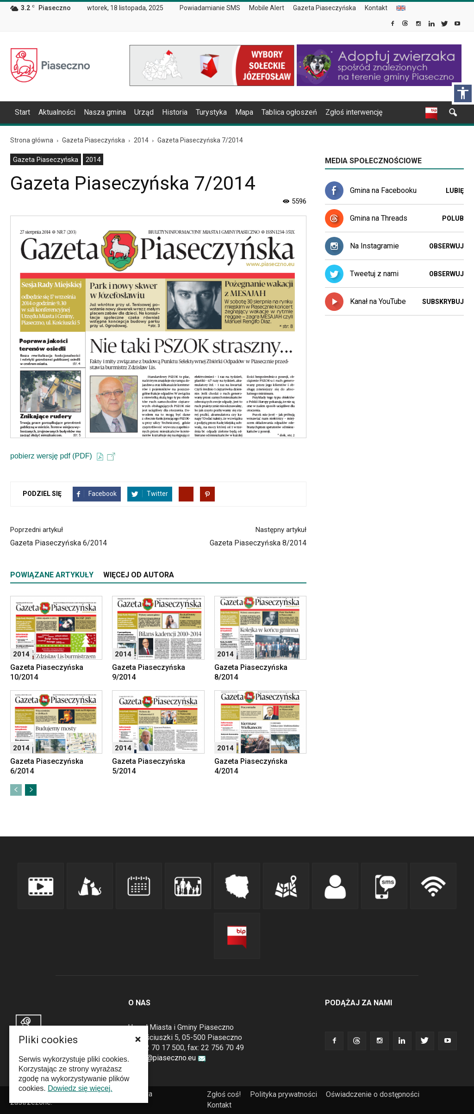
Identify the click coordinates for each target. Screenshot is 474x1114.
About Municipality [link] (400, 8)
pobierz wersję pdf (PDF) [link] (62, 456)
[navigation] (226, 112)
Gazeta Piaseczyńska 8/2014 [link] (258, 542)
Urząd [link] (144, 112)
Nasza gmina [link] (105, 112)
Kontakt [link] (376, 8)
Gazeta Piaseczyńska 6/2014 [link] (58, 542)
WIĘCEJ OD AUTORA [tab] (138, 574)
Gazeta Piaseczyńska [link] (324, 8)
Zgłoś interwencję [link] (353, 112)
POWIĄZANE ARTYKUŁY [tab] (52, 574)
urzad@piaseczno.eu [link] (167, 1057)
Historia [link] (174, 112)
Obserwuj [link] (446, 246)
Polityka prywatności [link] (283, 1094)
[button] (138, 1039)
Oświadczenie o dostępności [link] (372, 1094)
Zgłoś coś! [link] (224, 1094)
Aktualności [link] (56, 112)
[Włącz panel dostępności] (463, 93)
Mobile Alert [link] (266, 8)
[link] (393, 24)
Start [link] (22, 112)
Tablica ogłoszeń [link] (289, 112)
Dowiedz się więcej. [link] (80, 1088)
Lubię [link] (455, 190)
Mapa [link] (244, 112)
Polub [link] (453, 218)
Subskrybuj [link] (443, 301)
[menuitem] (214, 8)
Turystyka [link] (211, 112)
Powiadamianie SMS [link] (210, 8)
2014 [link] (93, 159)
